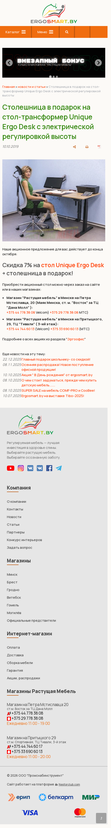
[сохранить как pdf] (99, 146)
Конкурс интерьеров (24, 539)
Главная (8, 87)
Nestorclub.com (69, 784)
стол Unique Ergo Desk (72, 265)
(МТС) (84, 328)
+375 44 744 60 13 (20, 328)
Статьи (13, 524)
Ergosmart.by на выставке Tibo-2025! (53, 395)
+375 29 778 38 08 (64, 312)
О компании (16, 501)
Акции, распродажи (23, 678)
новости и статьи (32, 87)
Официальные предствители (31, 620)
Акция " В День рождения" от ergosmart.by (57, 374)
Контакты (15, 509)
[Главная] (54, 22)
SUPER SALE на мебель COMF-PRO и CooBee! (58, 390)
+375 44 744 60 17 (25, 746)
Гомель (13, 605)
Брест (12, 582)
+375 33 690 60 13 (64, 328)
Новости (14, 516)
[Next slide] (98, 62)
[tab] (50, 76)
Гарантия (15, 670)
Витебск (14, 597)
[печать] (87, 146)
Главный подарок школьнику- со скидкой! (56, 359)
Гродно (13, 589)
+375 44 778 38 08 (20, 312)
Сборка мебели (20, 662)
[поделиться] (74, 146)
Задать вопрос (19, 547)
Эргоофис (75, 339)
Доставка (15, 655)
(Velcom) (42, 328)
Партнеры (16, 532)
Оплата (13, 647)
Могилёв (14, 612)
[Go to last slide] (9, 62)
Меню (45, 32)
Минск (12, 574)
